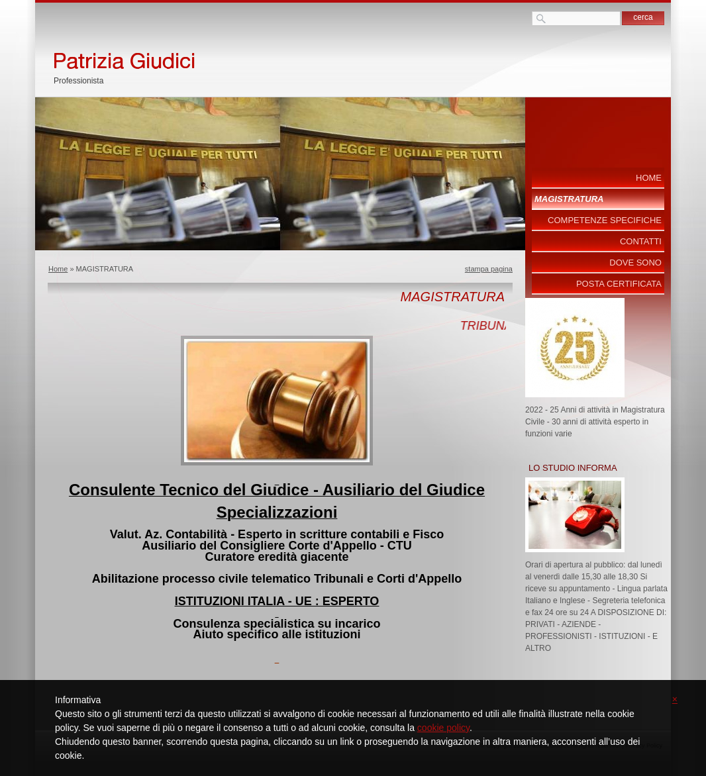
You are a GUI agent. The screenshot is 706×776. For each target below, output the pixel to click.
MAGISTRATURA (568, 199)
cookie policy (443, 727)
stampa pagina (489, 269)
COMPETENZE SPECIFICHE (605, 220)
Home (58, 269)
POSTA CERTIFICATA (619, 284)
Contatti (641, 241)
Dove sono (635, 262)
